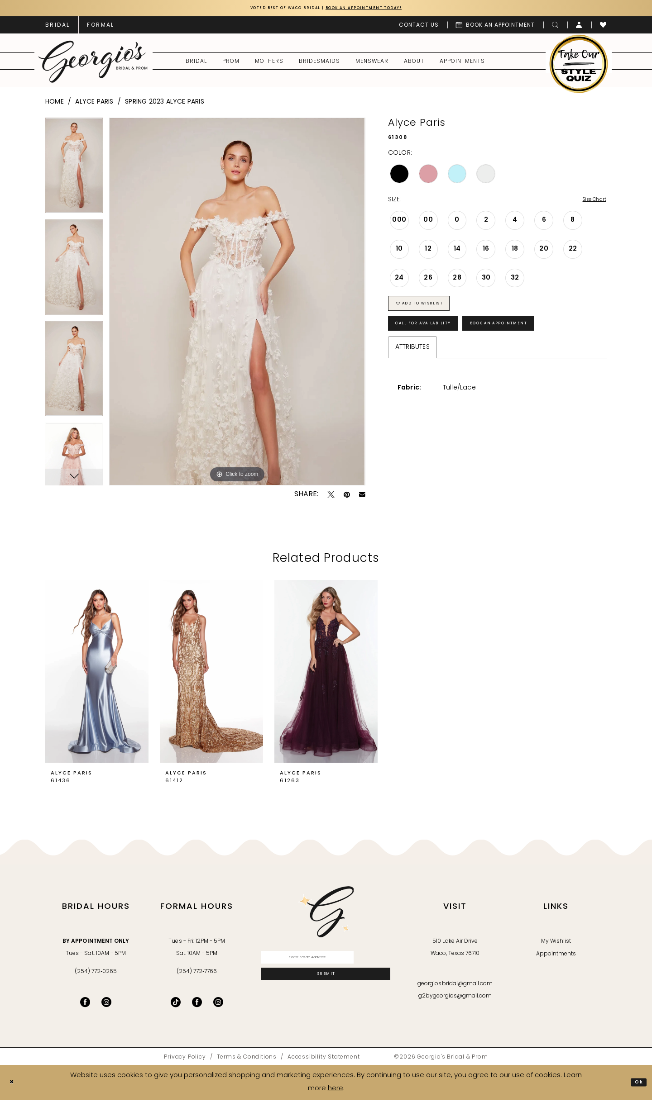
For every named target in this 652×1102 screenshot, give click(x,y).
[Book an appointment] (495, 27)
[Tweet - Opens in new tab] (331, 496)
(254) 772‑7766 (197, 974)
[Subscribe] (325, 984)
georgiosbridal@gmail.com (455, 986)
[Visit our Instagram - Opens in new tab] (106, 1004)
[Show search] (555, 27)
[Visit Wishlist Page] (603, 27)
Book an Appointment (541, 339)
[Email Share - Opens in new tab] (362, 497)
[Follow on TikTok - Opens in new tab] (176, 1004)
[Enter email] (325, 961)
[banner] (93, 64)
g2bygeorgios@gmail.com (455, 998)
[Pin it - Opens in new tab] (347, 496)
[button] (579, 27)
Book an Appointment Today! (379, 9)
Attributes (412, 365)
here (335, 1090)
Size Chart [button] (589, 202)
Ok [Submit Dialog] (636, 1084)
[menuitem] (57, 27)
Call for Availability (436, 339)
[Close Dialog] (14, 1084)
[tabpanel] (74, 171)
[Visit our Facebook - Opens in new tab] (85, 1004)
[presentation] (97, 674)
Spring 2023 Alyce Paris (164, 104)
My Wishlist (556, 943)
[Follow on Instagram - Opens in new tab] (218, 1004)
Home (54, 104)
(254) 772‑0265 (96, 974)
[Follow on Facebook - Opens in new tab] (197, 1004)
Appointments (556, 956)
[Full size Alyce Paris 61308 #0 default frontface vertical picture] (237, 303)
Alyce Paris (94, 104)
